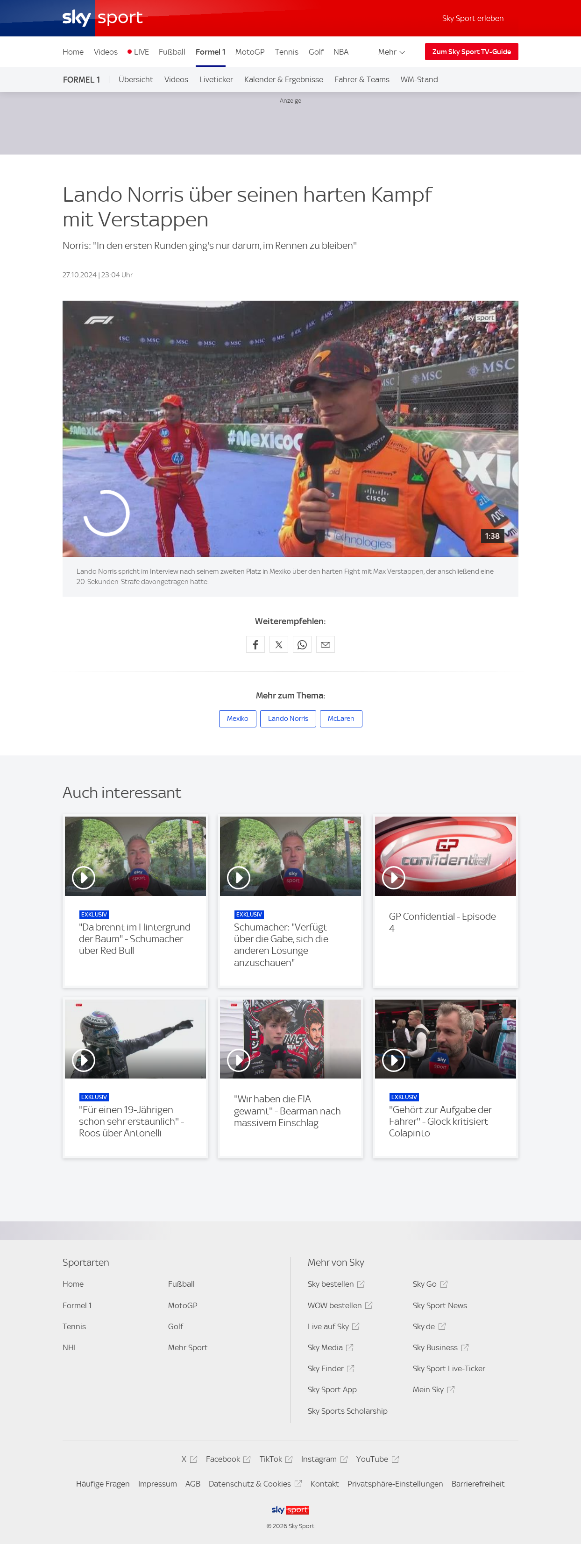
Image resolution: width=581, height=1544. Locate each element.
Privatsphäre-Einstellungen (395, 1483)
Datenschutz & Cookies (254, 1485)
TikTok (275, 1460)
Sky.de (428, 1328)
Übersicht (136, 79)
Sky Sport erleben (473, 18)
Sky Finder (330, 1370)
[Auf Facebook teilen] (255, 644)
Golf (316, 51)
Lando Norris (288, 718)
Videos (106, 51)
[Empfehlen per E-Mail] (325, 644)
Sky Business (439, 1349)
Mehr (392, 51)
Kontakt (325, 1483)
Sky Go (429, 1285)
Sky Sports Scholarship (348, 1411)
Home (73, 51)
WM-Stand (419, 79)
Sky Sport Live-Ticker (449, 1368)
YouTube (376, 1460)
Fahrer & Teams (362, 79)
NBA (340, 51)
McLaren (341, 718)
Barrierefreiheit (478, 1483)
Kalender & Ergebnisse (283, 79)
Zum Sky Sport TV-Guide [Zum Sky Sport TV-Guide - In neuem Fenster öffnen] (471, 52)
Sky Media (329, 1349)
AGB (192, 1483)
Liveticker (216, 79)
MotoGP (250, 51)
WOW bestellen (339, 1307)
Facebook (227, 1460)
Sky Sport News (440, 1305)
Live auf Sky (332, 1328)
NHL (70, 1347)
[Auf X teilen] (278, 644)
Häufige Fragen (103, 1483)
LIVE (141, 51)
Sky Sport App (332, 1389)
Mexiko (237, 718)
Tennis (286, 51)
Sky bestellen (335, 1285)
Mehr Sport (188, 1347)
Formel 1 (211, 51)
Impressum (157, 1483)
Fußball (172, 51)
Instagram (323, 1460)
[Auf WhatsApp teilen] (302, 644)
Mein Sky (432, 1391)
